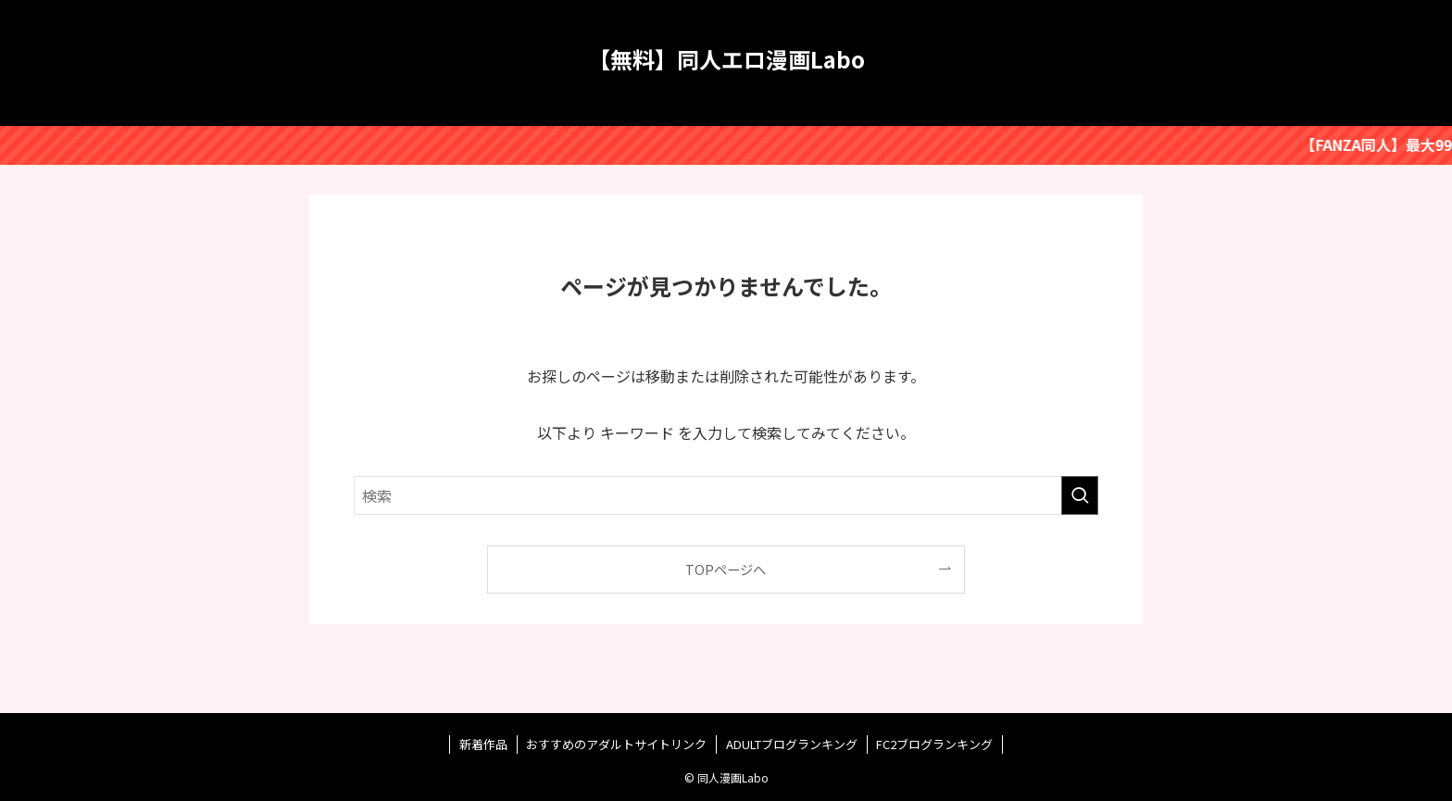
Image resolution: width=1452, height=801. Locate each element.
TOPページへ (725, 569)
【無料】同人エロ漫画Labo (726, 59)
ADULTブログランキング (791, 744)
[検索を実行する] (1079, 495)
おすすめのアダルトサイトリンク (616, 744)
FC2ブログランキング (934, 744)
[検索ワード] (726, 495)
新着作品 (483, 744)
